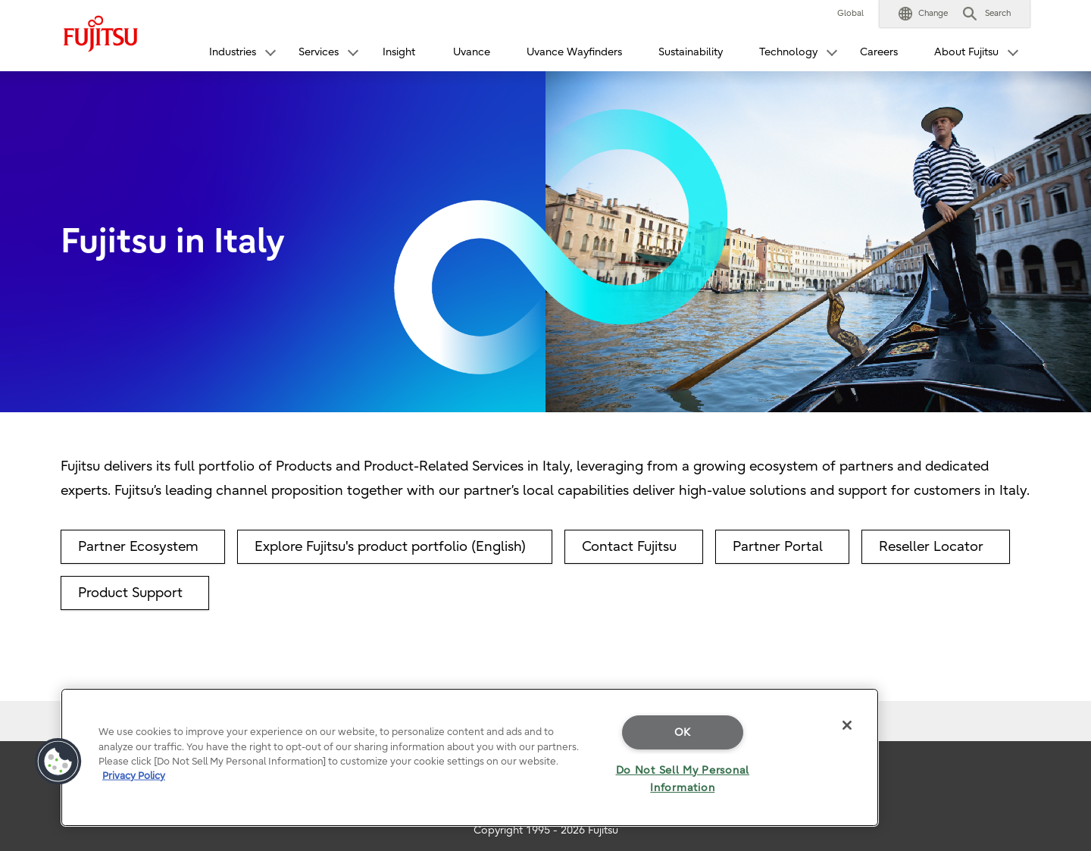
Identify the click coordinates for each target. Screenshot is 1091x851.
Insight (399, 51)
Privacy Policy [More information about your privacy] (133, 775)
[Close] (847, 725)
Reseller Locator (931, 547)
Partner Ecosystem (138, 547)
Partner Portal (778, 547)
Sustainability (690, 51)
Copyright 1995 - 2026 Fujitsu (546, 830)
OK (682, 732)
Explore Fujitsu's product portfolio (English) (390, 547)
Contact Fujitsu (629, 547)
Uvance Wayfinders (574, 51)
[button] (923, 13)
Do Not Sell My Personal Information (683, 779)
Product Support (130, 593)
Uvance (471, 51)
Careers (879, 51)
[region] (470, 757)
